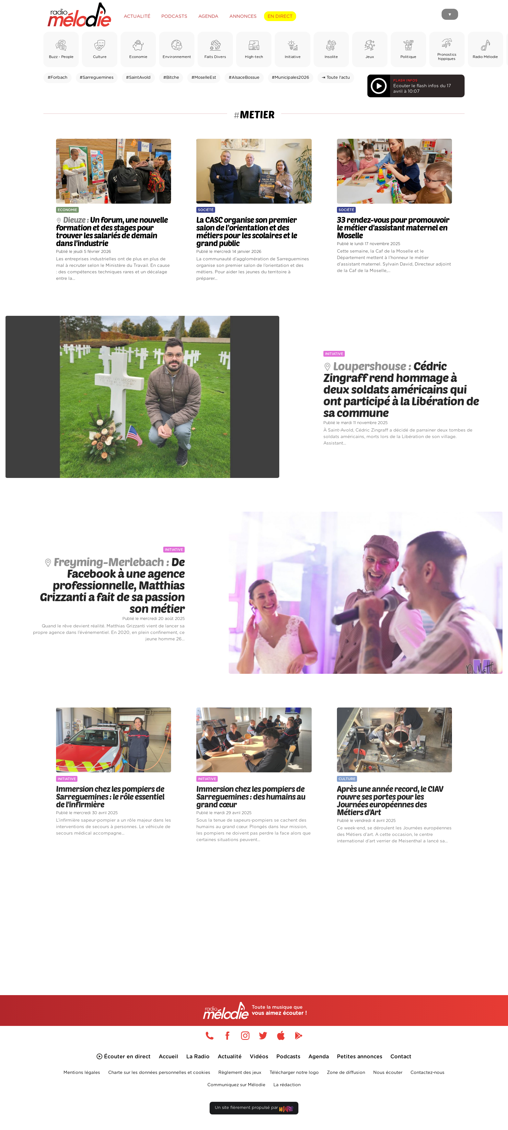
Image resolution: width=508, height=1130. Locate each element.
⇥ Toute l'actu (336, 78)
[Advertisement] (254, 912)
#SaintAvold (138, 78)
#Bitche (171, 78)
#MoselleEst (203, 78)
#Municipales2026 (290, 78)
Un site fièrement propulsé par (254, 1109)
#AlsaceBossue (244, 78)
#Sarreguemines (96, 78)
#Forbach (57, 78)
